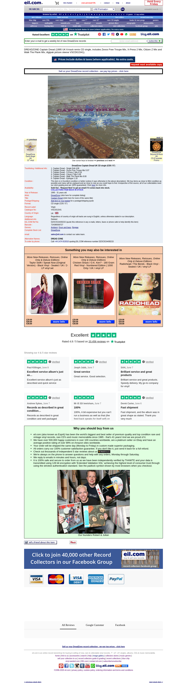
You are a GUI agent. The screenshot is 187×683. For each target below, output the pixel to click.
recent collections (114, 658)
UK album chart (92, 17)
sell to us (33, 26)
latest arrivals (62, 17)
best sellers (119, 17)
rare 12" (96, 20)
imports (35, 23)
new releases (36, 17)
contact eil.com (96, 661)
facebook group (142, 26)
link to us (64, 656)
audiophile (49, 23)
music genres (125, 656)
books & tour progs (137, 20)
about (128, 3)
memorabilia (148, 23)
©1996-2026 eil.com (62, 670)
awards (99, 23)
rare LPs (72, 20)
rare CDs (45, 20)
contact (107, 3)
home (57, 656)
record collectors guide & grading (91, 658)
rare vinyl (59, 20)
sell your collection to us (67, 658)
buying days (49, 26)
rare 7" (84, 20)
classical (87, 23)
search (84, 656)
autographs (131, 23)
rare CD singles (113, 20)
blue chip (32, 20)
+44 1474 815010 (62, 241)
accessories (75, 656)
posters (156, 20)
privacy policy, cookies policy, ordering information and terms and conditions (102, 670)
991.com (84, 661)
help (117, 3)
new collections (119, 26)
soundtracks (65, 23)
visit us (63, 26)
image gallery (98, 656)
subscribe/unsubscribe (112, 661)
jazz (77, 23)
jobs (156, 26)
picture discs (113, 23)
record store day (146, 17)
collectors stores (96, 26)
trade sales (77, 26)
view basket (67, 3)
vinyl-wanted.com (73, 661)
